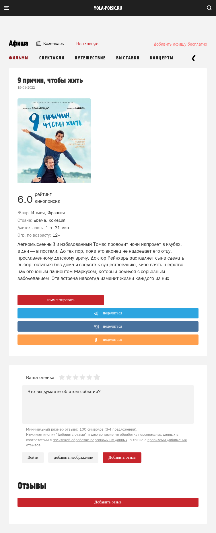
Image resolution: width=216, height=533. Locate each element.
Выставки (128, 58)
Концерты (162, 58)
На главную (87, 43)
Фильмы (19, 58)
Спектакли (52, 58)
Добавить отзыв (108, 502)
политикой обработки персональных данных (90, 440)
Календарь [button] (50, 43)
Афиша (18, 43)
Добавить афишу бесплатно (180, 44)
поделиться (108, 313)
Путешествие (90, 58)
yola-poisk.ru (108, 8)
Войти (33, 457)
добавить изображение (73, 457)
